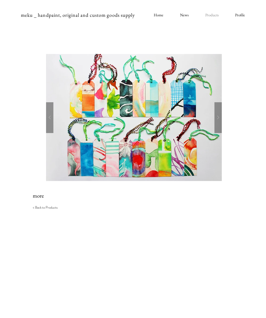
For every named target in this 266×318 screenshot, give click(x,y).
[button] (134, 117)
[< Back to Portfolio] (47, 241)
